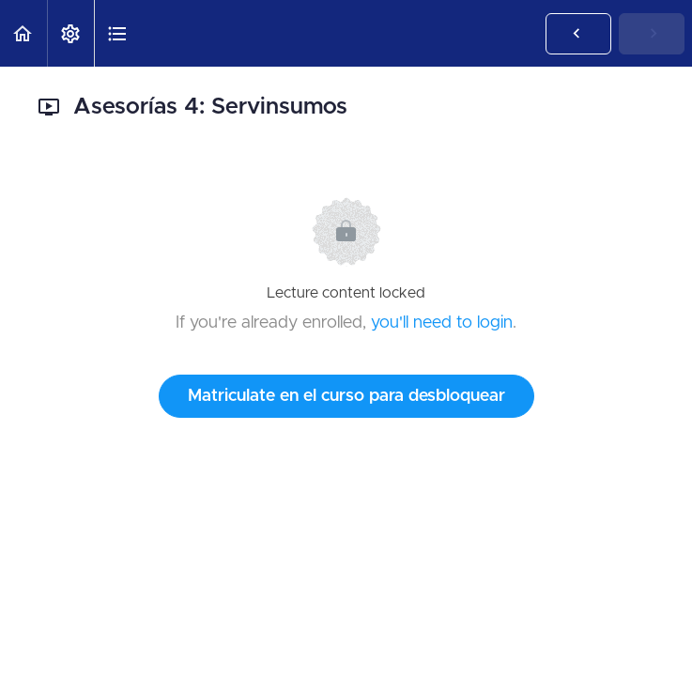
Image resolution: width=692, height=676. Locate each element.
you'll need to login (442, 323)
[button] (23, 33)
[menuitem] (70, 33)
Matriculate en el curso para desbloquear (346, 396)
